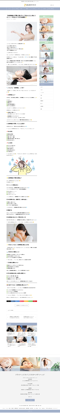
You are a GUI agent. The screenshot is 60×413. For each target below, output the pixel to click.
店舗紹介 (27, 8)
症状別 (21, 8)
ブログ (39, 8)
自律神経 (14, 19)
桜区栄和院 (27, 408)
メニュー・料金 (15, 8)
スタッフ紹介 (33, 8)
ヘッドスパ (42, 92)
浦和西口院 (16, 408)
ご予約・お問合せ (50, 8)
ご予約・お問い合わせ (49, 408)
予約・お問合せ (30, 400)
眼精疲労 (42, 100)
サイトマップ (55, 408)
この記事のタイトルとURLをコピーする (22, 305)
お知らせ (44, 8)
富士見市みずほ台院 (22, 408)
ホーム (9, 8)
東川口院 (31, 408)
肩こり (42, 103)
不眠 (41, 95)
